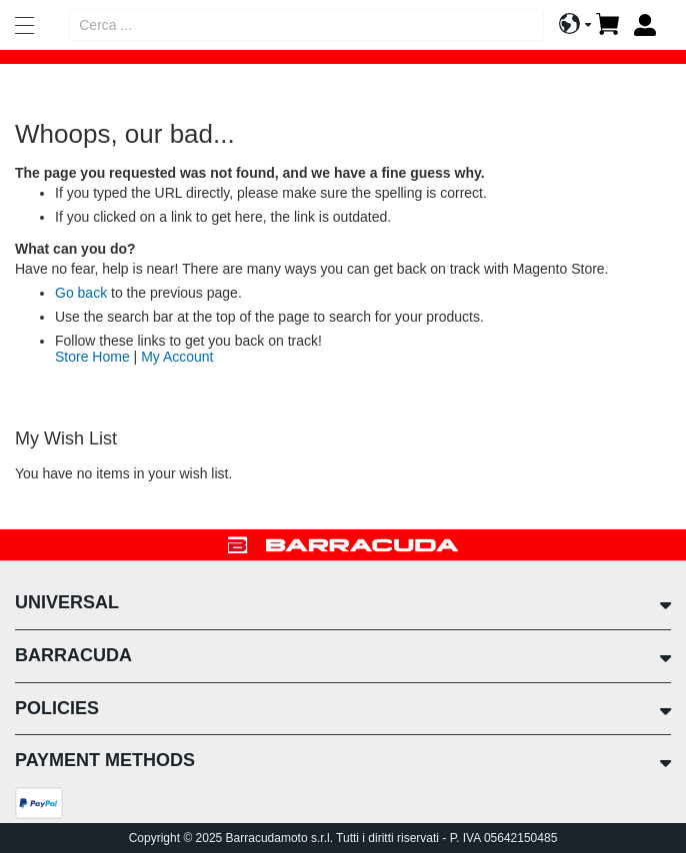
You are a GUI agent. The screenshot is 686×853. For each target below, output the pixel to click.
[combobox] (306, 25)
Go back (81, 293)
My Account (177, 357)
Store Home (92, 357)
